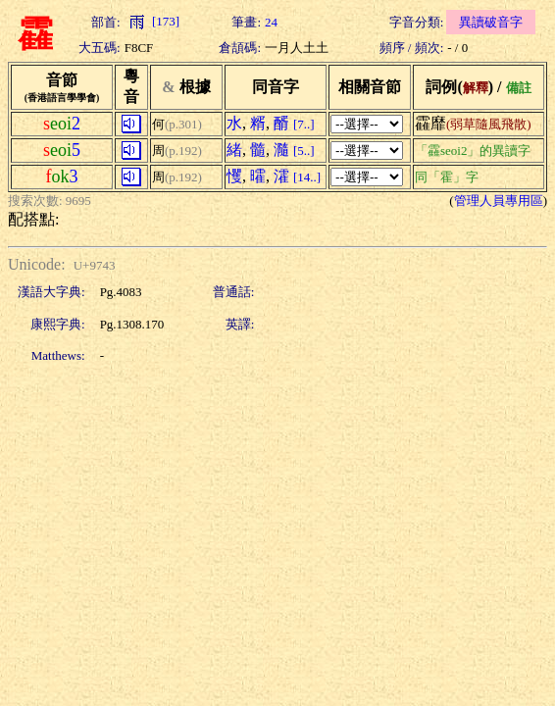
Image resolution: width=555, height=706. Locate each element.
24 (271, 22)
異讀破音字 (491, 22)
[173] (152, 21)
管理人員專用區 (498, 200)
